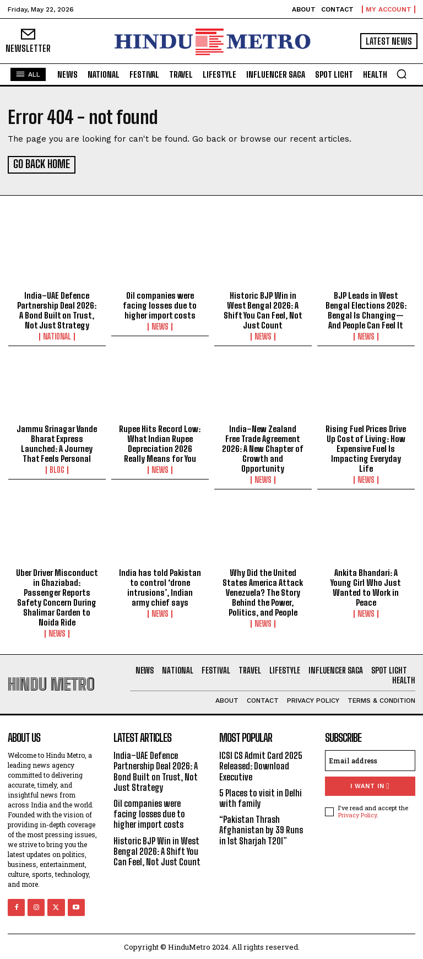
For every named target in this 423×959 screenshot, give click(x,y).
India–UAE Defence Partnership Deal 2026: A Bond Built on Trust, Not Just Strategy (56, 308)
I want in (369, 784)
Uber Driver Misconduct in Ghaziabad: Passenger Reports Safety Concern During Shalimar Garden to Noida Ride (57, 596)
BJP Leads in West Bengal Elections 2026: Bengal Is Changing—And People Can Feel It (366, 308)
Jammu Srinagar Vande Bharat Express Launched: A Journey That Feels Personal (57, 442)
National (57, 334)
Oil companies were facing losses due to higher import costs (160, 303)
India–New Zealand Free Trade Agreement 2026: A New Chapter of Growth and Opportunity (262, 447)
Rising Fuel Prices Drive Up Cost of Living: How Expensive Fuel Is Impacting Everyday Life (366, 447)
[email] (370, 758)
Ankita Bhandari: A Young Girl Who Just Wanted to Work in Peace (365, 586)
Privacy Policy (357, 813)
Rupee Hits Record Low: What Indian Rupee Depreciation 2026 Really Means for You (159, 442)
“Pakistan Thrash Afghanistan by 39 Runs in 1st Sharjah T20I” (261, 828)
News (160, 324)
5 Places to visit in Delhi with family (260, 796)
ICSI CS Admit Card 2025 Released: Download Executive (260, 764)
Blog (57, 468)
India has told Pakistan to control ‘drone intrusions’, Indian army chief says (160, 586)
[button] (402, 74)
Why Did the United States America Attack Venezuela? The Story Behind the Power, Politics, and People (263, 591)
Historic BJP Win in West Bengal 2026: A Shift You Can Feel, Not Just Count (263, 308)
